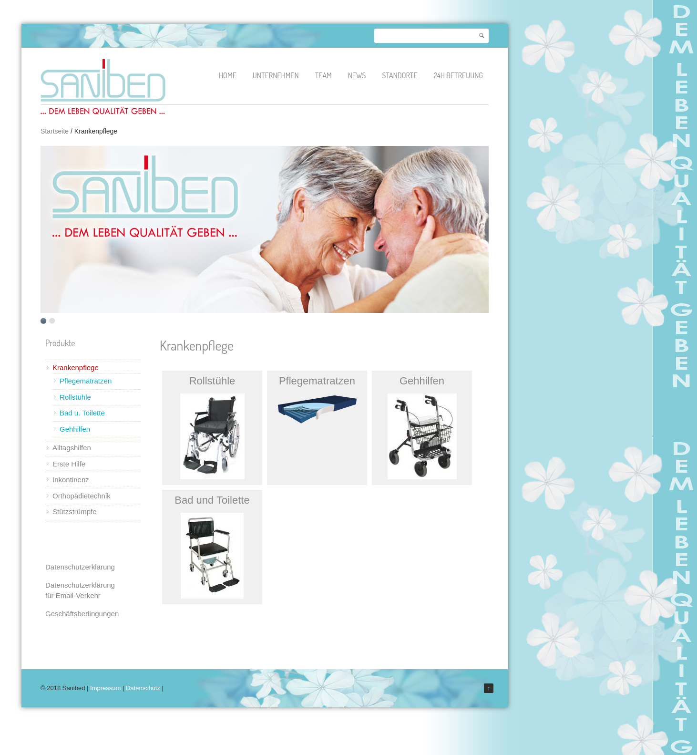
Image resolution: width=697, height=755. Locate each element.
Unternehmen (276, 75)
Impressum (105, 688)
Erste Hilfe (68, 464)
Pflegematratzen (86, 381)
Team (323, 75)
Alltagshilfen (71, 448)
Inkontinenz (70, 480)
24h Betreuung (458, 75)
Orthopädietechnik (81, 496)
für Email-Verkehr (73, 595)
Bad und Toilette (211, 500)
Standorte (399, 75)
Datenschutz (143, 688)
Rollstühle (75, 397)
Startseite (55, 131)
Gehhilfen (75, 429)
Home (227, 75)
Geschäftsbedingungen (82, 614)
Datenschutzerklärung (80, 567)
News (357, 75)
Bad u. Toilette (82, 413)
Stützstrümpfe (74, 511)
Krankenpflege (75, 367)
